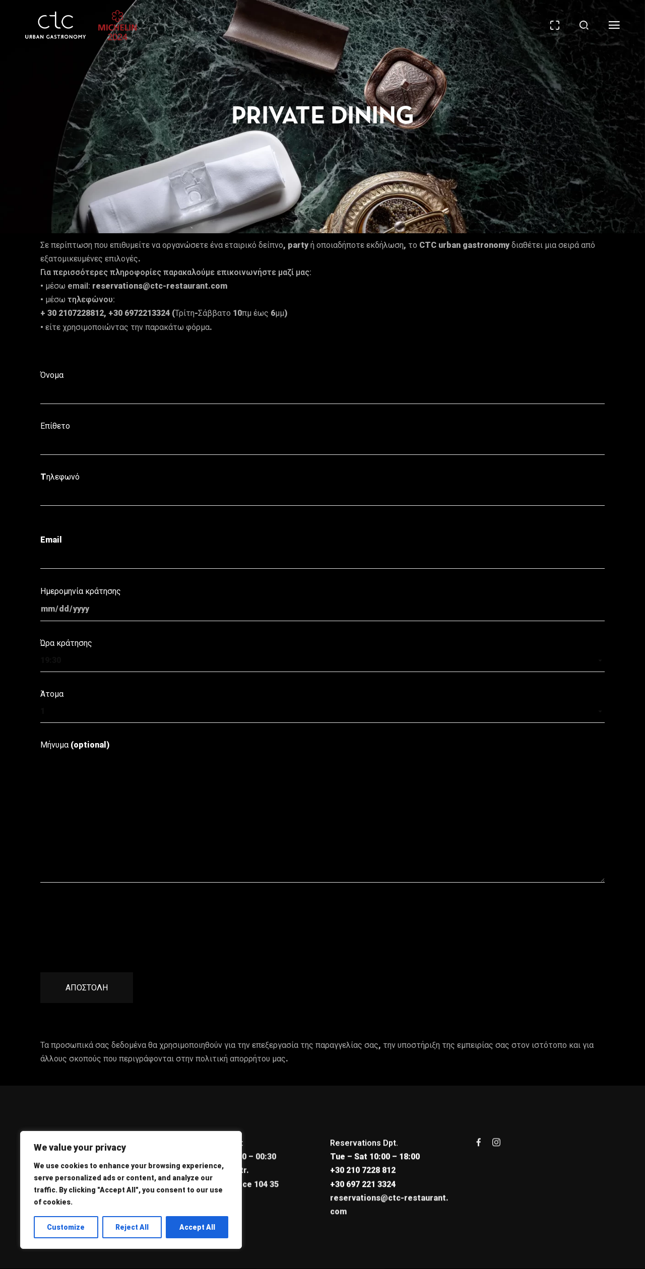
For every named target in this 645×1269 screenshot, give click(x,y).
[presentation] (117, 918)
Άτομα (322, 706)
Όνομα (322, 387)
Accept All (197, 1227)
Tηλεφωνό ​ (322, 489)
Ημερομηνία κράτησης (322, 603)
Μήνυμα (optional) (322, 811)
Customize (66, 1227)
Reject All (132, 1227)
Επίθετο (322, 438)
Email (322, 552)
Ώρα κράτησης (322, 655)
